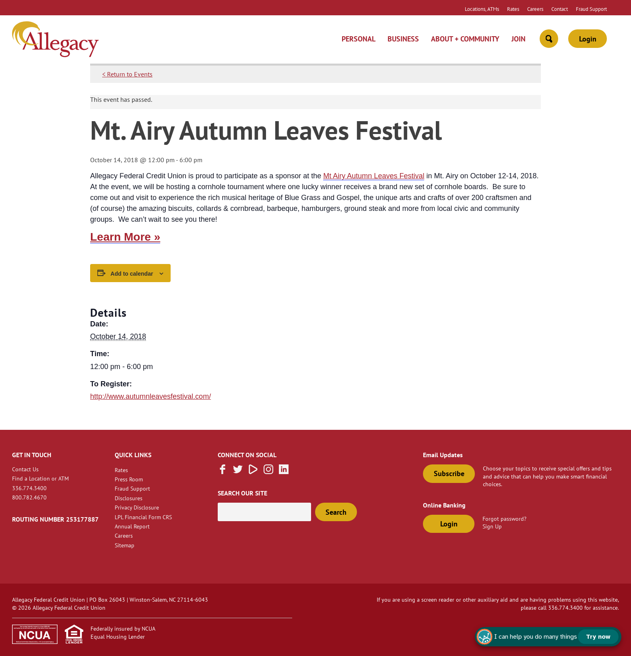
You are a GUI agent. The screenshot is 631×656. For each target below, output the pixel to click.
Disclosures (128, 498)
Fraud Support (591, 9)
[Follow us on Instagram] (268, 472)
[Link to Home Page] (55, 40)
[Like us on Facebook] (222, 472)
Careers (535, 9)
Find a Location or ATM (40, 478)
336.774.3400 (29, 488)
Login (587, 38)
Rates (513, 9)
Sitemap (124, 545)
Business (403, 38)
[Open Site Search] (549, 38)
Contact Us (25, 469)
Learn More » (125, 237)
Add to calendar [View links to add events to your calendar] (132, 273)
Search (336, 512)
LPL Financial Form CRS (143, 517)
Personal (358, 38)
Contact (559, 9)
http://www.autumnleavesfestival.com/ (150, 396)
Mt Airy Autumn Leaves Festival (373, 176)
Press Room (129, 479)
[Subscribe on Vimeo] (253, 472)
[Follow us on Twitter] (238, 472)
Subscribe (449, 473)
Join (518, 38)
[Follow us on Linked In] (284, 472)
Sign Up (492, 526)
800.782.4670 (29, 497)
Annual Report (132, 526)
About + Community (465, 38)
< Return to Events (127, 74)
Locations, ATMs (482, 9)
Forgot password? (504, 518)
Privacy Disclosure (137, 507)
